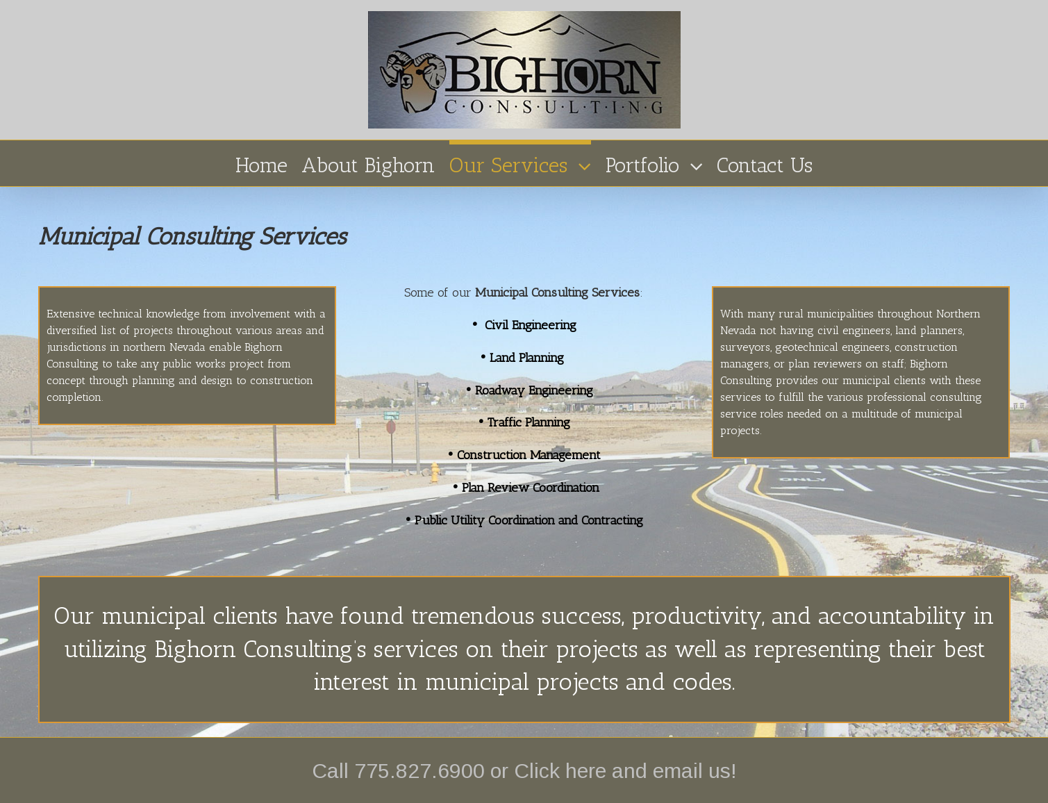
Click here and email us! (625, 770)
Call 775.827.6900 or (413, 770)
